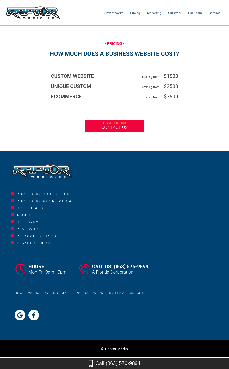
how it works (113, 13)
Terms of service (37, 243)
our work (174, 13)
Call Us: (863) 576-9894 (120, 266)
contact (214, 13)
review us (28, 229)
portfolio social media (44, 201)
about (24, 215)
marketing (154, 13)
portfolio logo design (43, 194)
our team (195, 13)
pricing (135, 13)
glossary (28, 222)
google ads (30, 208)
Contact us (114, 126)
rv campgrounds (36, 236)
